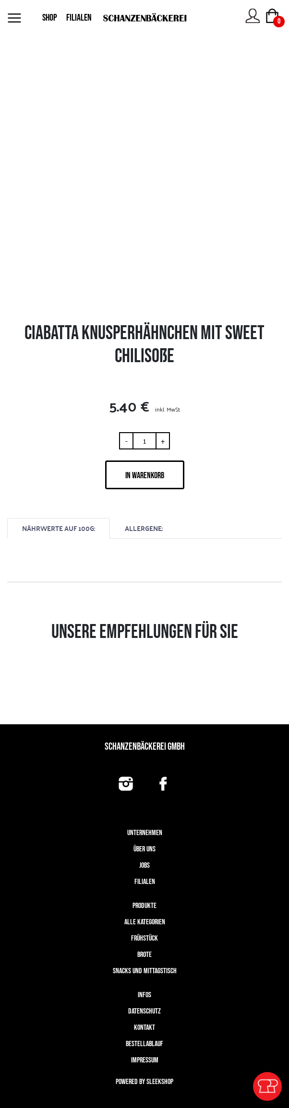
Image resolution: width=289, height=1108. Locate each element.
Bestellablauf (144, 1044)
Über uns (144, 849)
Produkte (144, 905)
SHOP (49, 18)
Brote (144, 954)
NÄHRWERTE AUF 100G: (58, 528)
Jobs (144, 865)
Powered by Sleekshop (144, 1081)
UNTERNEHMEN (144, 832)
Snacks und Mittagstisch (145, 971)
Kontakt (144, 1027)
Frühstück (144, 938)
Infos (144, 995)
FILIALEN (79, 18)
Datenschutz (144, 1011)
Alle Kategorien (144, 922)
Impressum (144, 1060)
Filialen (144, 881)
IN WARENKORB (144, 476)
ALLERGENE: (144, 528)
